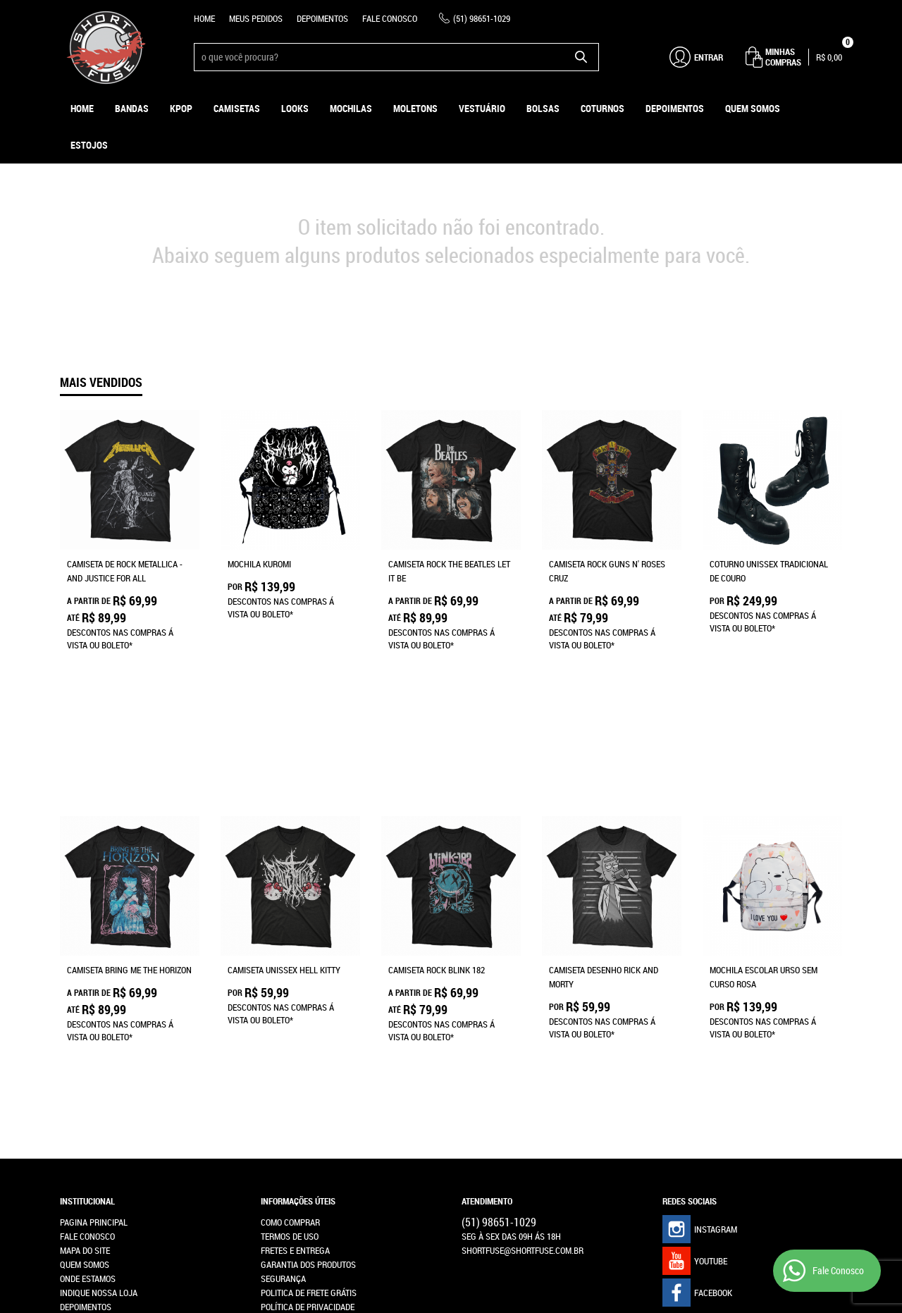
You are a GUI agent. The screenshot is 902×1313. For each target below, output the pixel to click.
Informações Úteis (298, 969)
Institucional (87, 969)
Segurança (283, 1047)
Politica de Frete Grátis (309, 1061)
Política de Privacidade (307, 1075)
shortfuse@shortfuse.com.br (522, 1019)
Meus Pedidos (256, 18)
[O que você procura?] (581, 57)
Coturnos (602, 108)
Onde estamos (88, 1047)
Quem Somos (752, 108)
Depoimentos (322, 18)
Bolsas (543, 108)
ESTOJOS (89, 145)
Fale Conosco (389, 18)
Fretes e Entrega (295, 1019)
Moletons (415, 108)
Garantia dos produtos (308, 1033)
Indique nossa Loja (98, 1061)
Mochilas (351, 108)
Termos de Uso (290, 1005)
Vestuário (482, 108)
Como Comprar (290, 991)
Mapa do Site (85, 1019)
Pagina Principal (94, 991)
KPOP (181, 108)
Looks (295, 108)
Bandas (132, 108)
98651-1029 (481, 18)
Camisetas (237, 108)
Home (204, 18)
